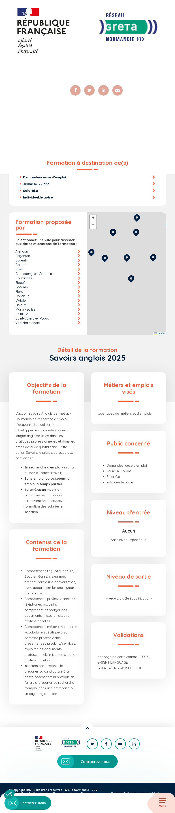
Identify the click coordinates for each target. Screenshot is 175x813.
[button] (131, 279)
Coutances (23, 279)
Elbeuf (20, 283)
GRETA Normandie (77, 790)
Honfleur (22, 297)
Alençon (21, 252)
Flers (19, 292)
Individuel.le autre (38, 198)
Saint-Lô (21, 314)
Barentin (21, 261)
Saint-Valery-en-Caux (32, 319)
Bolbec (20, 265)
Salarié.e (30, 191)
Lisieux (20, 305)
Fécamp (21, 288)
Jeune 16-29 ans (36, 184)
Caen (19, 270)
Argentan (22, 256)
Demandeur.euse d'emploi (44, 178)
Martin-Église (25, 310)
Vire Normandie (27, 323)
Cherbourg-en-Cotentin (33, 274)
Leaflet (159, 334)
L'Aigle (20, 301)
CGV (94, 790)
